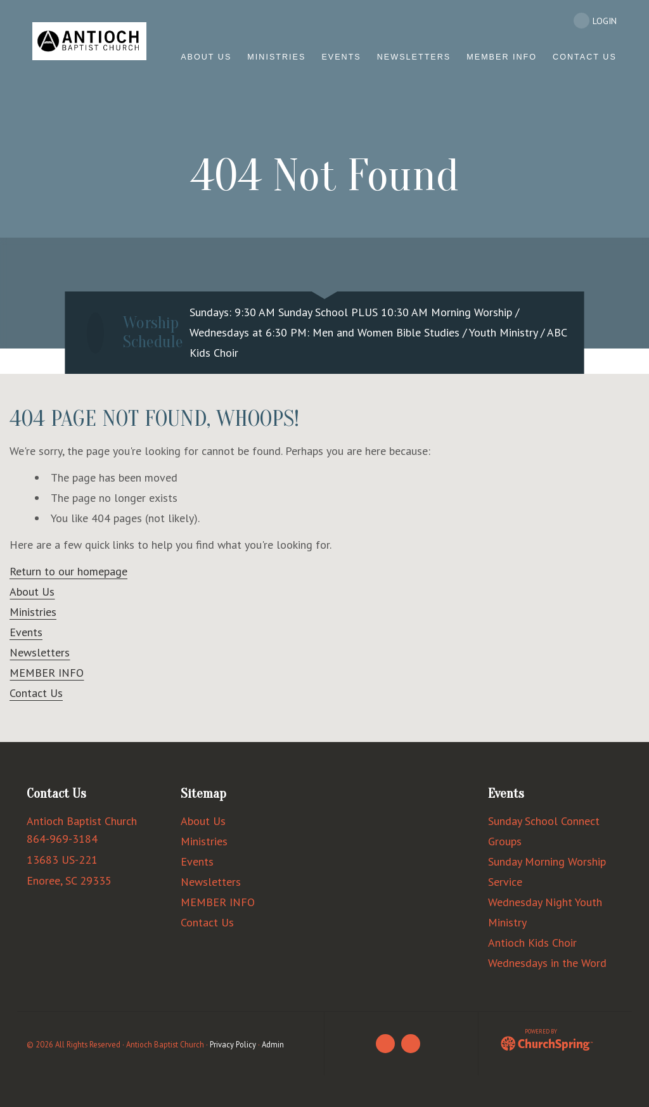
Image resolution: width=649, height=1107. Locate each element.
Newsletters (40, 652)
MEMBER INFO (47, 672)
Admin (273, 1044)
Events (26, 632)
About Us (32, 591)
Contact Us (36, 693)
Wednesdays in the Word (547, 963)
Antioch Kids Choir (532, 942)
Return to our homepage (68, 571)
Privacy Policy (233, 1044)
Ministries (33, 612)
